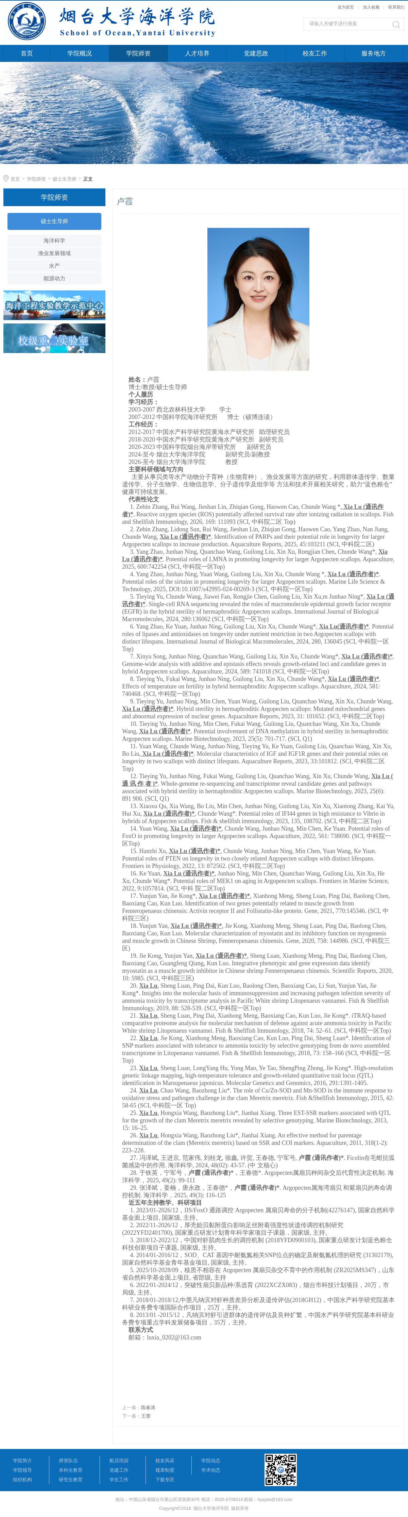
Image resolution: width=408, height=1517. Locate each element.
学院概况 (79, 53)
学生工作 (119, 1479)
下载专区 (164, 1479)
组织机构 (22, 1479)
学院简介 (22, 1460)
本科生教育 (71, 1470)
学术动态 (210, 1470)
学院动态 (210, 1460)
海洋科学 (54, 241)
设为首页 (346, 7)
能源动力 (54, 278)
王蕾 (146, 1416)
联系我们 (396, 7)
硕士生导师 (64, 179)
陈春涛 (148, 1407)
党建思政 (256, 53)
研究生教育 (71, 1479)
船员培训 (119, 1460)
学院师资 (138, 53)
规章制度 (164, 1470)
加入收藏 (371, 7)
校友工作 (315, 53)
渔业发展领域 (54, 253)
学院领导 (22, 1470)
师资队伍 (68, 1460)
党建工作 (119, 1470)
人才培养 (197, 53)
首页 (27, 53)
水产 (54, 266)
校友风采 (164, 1460)
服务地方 (373, 53)
